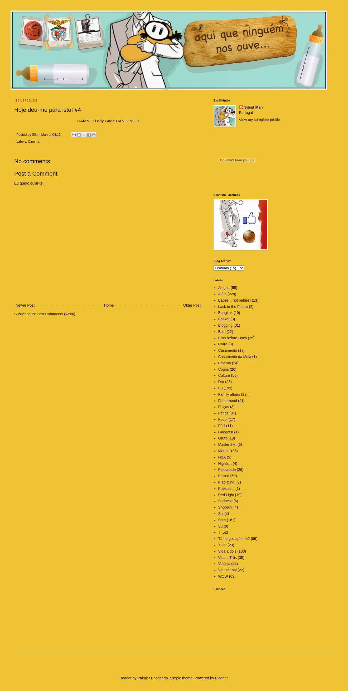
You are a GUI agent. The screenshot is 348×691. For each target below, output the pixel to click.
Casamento (227, 350)
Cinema (33, 141)
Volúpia (224, 564)
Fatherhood (227, 401)
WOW (223, 576)
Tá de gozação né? (234, 539)
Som (222, 520)
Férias (223, 413)
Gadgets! (225, 432)
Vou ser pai (227, 570)
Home (109, 305)
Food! (223, 419)
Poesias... (226, 488)
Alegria (224, 288)
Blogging (225, 325)
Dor (221, 382)
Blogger (221, 678)
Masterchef (227, 444)
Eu (220, 388)
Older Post (192, 305)
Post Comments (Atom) (56, 314)
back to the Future (233, 307)
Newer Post (25, 305)
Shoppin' (225, 507)
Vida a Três (227, 557)
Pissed (223, 476)
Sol (221, 513)
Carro (223, 344)
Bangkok (225, 313)
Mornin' (224, 451)
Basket (224, 319)
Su (220, 526)
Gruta (223, 438)
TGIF (222, 545)
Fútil (221, 426)
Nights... (225, 463)
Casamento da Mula (234, 357)
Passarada (227, 469)
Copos (223, 369)
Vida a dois (227, 551)
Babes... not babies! (234, 300)
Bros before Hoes (232, 338)
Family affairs (229, 394)
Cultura (224, 375)
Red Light (226, 495)
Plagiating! (226, 482)
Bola (222, 332)
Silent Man (253, 107)
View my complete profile (259, 120)
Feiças (223, 407)
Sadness (225, 501)
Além (222, 294)
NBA (222, 457)
